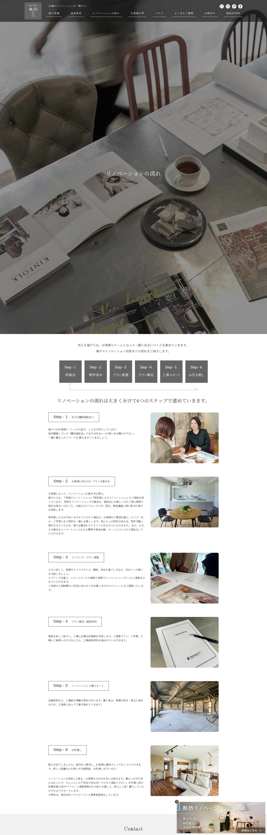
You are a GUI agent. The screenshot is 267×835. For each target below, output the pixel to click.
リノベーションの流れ (106, 13)
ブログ (159, 13)
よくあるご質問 (184, 13)
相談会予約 (233, 13)
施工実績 (54, 13)
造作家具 (76, 13)
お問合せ (210, 13)
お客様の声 (137, 13)
